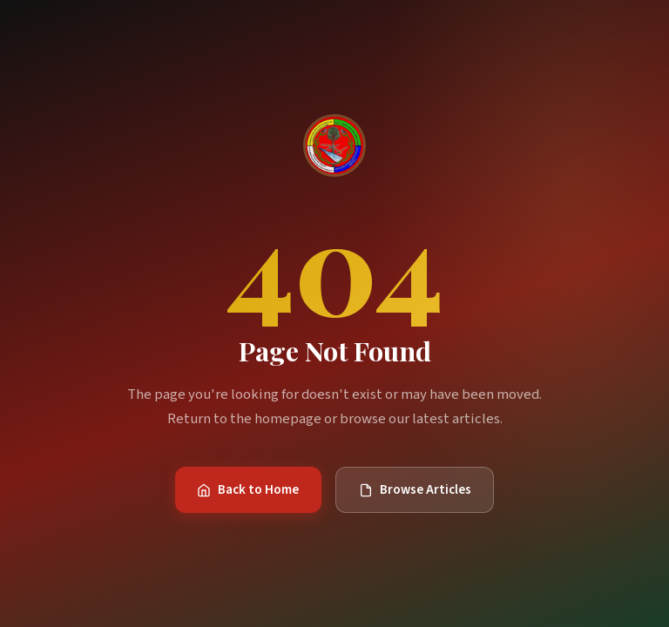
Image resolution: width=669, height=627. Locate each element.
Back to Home (248, 489)
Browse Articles (415, 489)
